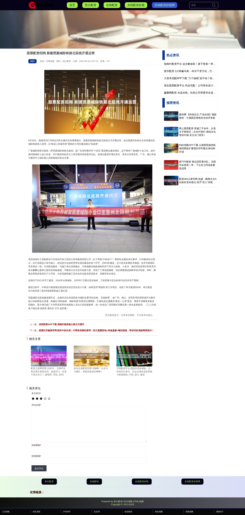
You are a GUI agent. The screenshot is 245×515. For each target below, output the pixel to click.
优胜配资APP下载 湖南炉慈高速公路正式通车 (61, 324)
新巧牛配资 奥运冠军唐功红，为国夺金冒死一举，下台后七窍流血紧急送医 (197, 165)
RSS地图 (127, 501)
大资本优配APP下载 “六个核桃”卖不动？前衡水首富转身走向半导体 (202, 78)
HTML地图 (138, 501)
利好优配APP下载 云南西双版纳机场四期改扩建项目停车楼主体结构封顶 (197, 148)
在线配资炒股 (136, 5)
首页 (72, 5)
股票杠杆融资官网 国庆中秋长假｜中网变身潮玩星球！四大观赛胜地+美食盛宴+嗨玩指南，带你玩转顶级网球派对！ (96, 330)
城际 (32, 61)
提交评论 (39, 468)
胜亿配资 (90, 5)
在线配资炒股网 (165, 5)
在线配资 (112, 5)
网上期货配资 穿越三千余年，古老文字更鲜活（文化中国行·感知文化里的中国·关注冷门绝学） (197, 131)
